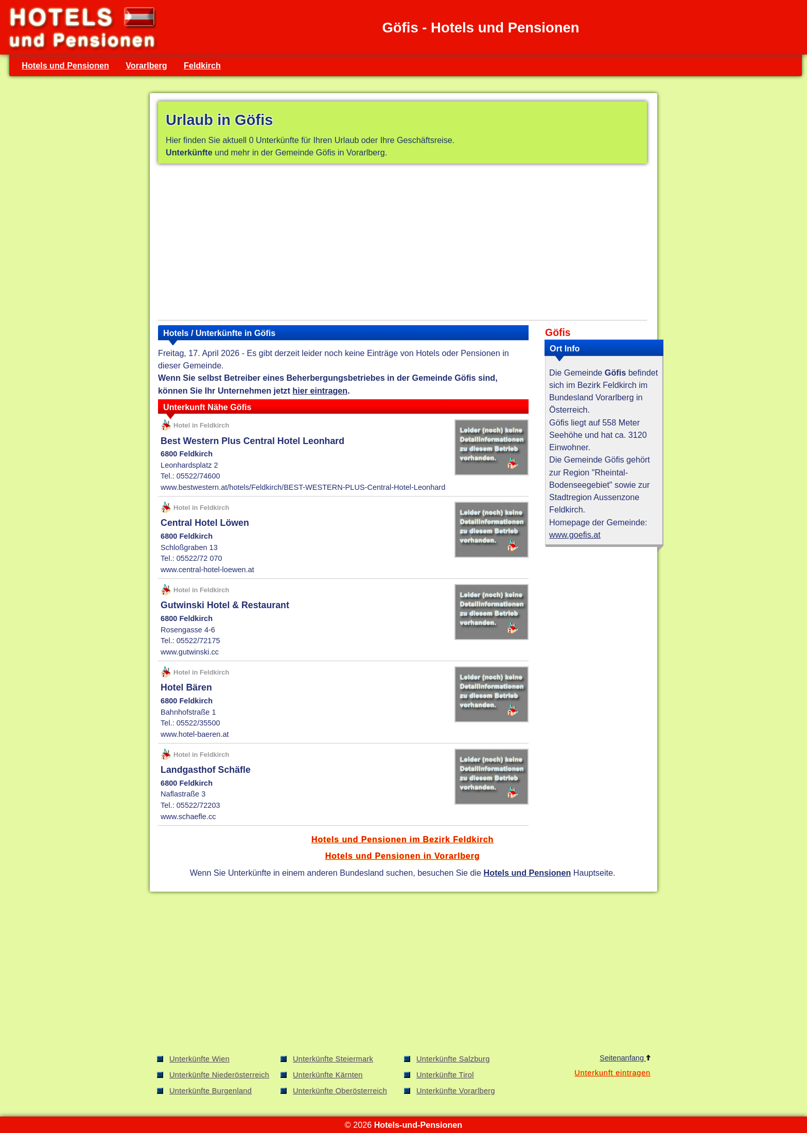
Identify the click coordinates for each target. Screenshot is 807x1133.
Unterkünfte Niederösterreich (219, 1075)
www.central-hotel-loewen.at (207, 569)
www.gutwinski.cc (190, 652)
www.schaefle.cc (188, 816)
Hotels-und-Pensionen (418, 1124)
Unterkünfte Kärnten (328, 1075)
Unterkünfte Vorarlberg (455, 1091)
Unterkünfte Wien (199, 1059)
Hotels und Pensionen (65, 65)
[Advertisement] (402, 244)
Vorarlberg (146, 65)
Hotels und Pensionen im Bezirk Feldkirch (402, 839)
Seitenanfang (625, 1058)
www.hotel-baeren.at (195, 734)
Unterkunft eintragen (612, 1073)
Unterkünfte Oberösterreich (340, 1091)
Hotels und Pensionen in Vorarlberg (402, 855)
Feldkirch (202, 65)
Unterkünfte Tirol (445, 1075)
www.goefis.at (575, 534)
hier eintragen (319, 390)
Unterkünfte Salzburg (453, 1059)
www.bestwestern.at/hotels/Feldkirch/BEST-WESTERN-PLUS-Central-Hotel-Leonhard (303, 487)
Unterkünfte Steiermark (333, 1059)
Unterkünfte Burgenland (210, 1091)
